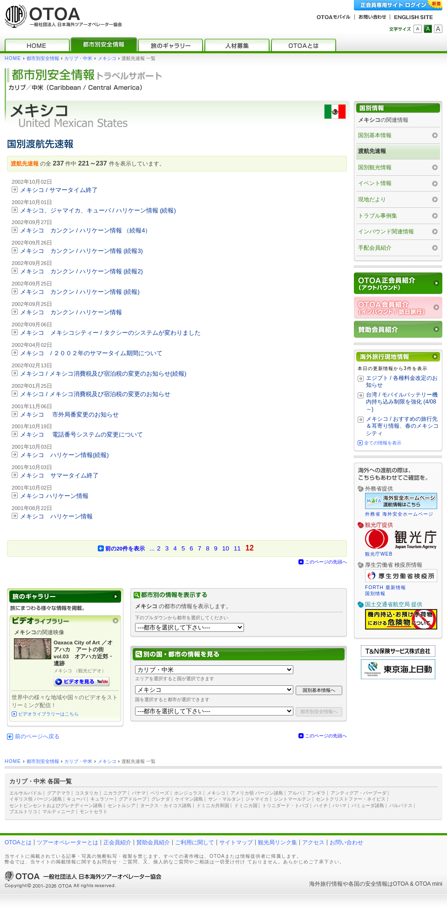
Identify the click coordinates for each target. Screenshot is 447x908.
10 (225, 548)
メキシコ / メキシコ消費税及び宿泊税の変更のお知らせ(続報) (103, 373)
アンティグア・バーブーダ (358, 792)
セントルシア (121, 805)
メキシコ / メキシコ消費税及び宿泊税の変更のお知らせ (95, 394)
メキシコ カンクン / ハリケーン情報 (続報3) (81, 250)
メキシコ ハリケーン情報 (54, 495)
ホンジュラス (188, 792)
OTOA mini (428, 884)
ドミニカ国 (245, 805)
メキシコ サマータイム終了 (59, 475)
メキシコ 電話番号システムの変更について (81, 434)
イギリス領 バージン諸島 (35, 799)
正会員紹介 (117, 842)
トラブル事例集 (377, 215)
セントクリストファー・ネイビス (351, 799)
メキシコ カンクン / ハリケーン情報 (71, 312)
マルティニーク (58, 811)
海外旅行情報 (326, 884)
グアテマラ (58, 792)
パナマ (139, 792)
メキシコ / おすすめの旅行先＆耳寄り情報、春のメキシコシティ (402, 426)
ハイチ (321, 805)
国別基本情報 (375, 135)
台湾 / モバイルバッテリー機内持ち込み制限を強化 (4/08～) (402, 401)
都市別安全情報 (43, 58)
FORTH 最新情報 (385, 587)
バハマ (339, 805)
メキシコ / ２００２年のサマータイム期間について (91, 353)
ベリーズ (159, 792)
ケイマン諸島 (189, 799)
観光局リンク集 (277, 842)
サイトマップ (236, 842)
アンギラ (316, 792)
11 (237, 548)
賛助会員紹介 (153, 842)
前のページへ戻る (37, 736)
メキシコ (107, 58)
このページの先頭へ (326, 561)
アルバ (295, 792)
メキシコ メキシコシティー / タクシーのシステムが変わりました (110, 332)
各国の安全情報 (367, 884)
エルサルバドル (25, 792)
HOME (13, 58)
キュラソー (102, 799)
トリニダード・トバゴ (285, 805)
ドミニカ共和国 (212, 805)
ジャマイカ (257, 799)
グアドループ (133, 799)
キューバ (76, 799)
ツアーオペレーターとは (67, 842)
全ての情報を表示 (382, 442)
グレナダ (160, 799)
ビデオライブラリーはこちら (48, 713)
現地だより (372, 199)
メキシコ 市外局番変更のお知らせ (69, 414)
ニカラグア (115, 792)
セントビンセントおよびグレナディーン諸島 (55, 805)
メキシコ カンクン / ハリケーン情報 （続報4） (85, 230)
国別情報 (375, 593)
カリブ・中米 (78, 58)
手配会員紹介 (375, 248)
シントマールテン (292, 799)
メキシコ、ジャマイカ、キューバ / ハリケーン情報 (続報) (98, 210)
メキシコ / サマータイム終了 (59, 189)
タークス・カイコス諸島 (165, 805)
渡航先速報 (372, 151)
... (152, 548)
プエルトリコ (23, 811)
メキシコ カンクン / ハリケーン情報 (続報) (80, 291)
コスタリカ (86, 792)
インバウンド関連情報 (386, 231)
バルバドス (401, 805)
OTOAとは (18, 842)
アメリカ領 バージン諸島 (256, 792)
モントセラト (94, 811)
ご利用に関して (194, 842)
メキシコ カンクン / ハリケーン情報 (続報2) (81, 271)
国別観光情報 (375, 167)
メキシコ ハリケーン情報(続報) (64, 454)
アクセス (313, 842)
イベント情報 (375, 183)
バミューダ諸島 (368, 805)
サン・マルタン (224, 799)
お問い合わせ (346, 842)
